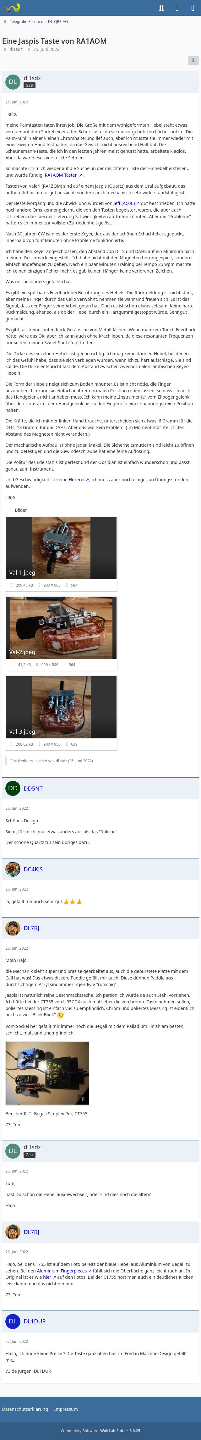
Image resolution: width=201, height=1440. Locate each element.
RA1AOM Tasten (61, 175)
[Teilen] (193, 60)
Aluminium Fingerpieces (62, 1271)
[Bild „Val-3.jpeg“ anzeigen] (61, 713)
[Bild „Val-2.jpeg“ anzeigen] (61, 633)
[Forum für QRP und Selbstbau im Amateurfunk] (12, 8)
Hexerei (76, 480)
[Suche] (161, 8)
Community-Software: (100, 1430)
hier (47, 1277)
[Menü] (193, 8)
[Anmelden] (177, 8)
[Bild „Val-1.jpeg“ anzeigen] (61, 553)
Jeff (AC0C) (124, 203)
